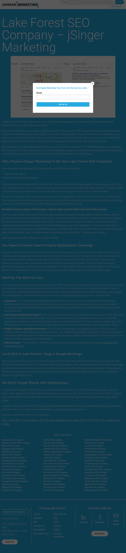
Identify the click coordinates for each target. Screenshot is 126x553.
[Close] (92, 83)
